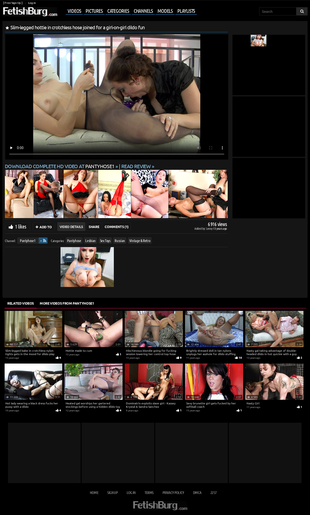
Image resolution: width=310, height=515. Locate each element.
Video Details (71, 226)
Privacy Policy (173, 492)
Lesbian (90, 240)
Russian (120, 240)
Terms (149, 492)
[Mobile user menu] (127, 11)
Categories (118, 10)
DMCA (197, 492)
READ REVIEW (136, 166)
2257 (213, 492)
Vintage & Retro (139, 240)
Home (94, 492)
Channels (143, 10)
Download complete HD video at (60, 166)
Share (94, 226)
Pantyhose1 (28, 240)
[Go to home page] (29, 11)
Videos (74, 10)
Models (165, 10)
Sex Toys (105, 240)
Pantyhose (74, 240)
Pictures (93, 10)
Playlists (186, 10)
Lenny (209, 228)
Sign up (112, 492)
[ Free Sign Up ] (12, 3)
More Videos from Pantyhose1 (67, 303)
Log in (32, 3)
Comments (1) (117, 226)
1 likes (20, 226)
